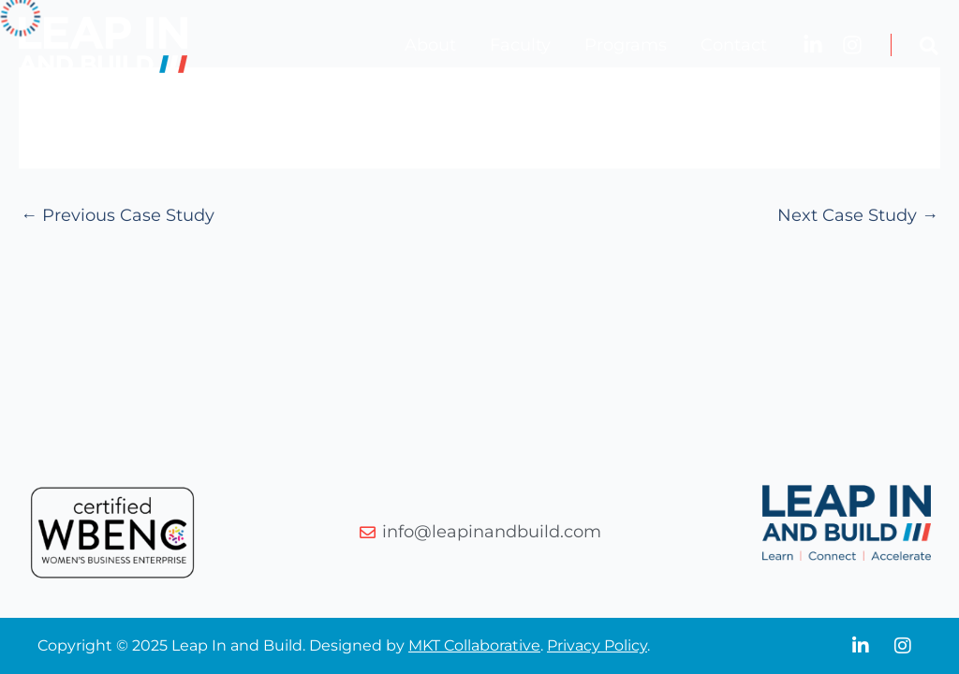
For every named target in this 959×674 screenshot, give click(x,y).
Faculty (520, 45)
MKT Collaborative (474, 645)
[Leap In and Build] (103, 44)
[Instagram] (852, 45)
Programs (625, 45)
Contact (734, 45)
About (430, 45)
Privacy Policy (597, 645)
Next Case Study (857, 215)
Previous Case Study (117, 215)
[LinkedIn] (813, 45)
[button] (930, 49)
